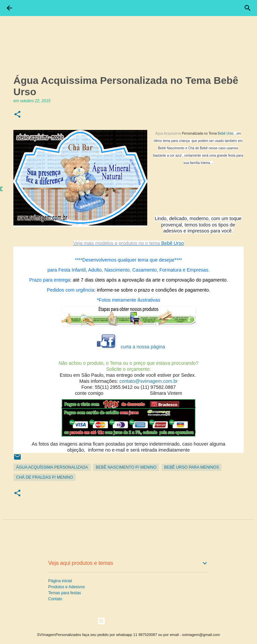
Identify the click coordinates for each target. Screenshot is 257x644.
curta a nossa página (142, 346)
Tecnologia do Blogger (128, 621)
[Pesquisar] (248, 8)
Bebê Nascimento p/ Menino (126, 467)
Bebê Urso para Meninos (191, 467)
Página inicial (60, 581)
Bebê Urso (226, 133)
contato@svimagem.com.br (148, 381)
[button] (17, 114)
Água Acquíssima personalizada (52, 467)
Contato (55, 599)
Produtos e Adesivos (66, 587)
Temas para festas (64, 593)
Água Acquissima (168, 133)
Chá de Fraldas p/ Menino (44, 477)
